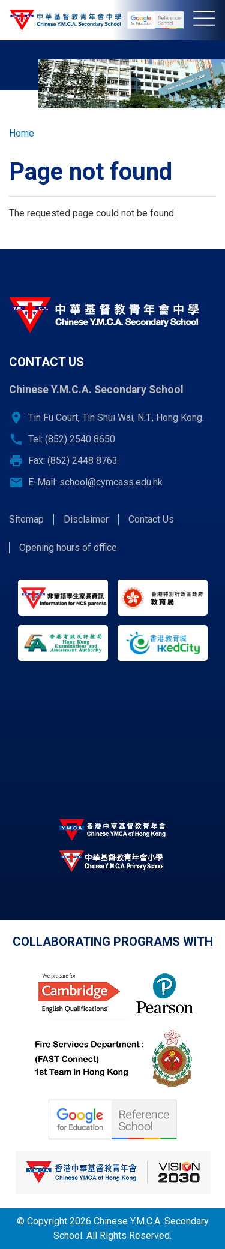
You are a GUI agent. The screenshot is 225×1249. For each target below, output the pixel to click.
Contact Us (151, 519)
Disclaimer (86, 519)
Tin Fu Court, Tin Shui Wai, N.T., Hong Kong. (116, 417)
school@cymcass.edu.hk (111, 482)
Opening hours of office (68, 547)
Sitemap (26, 519)
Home (21, 133)
